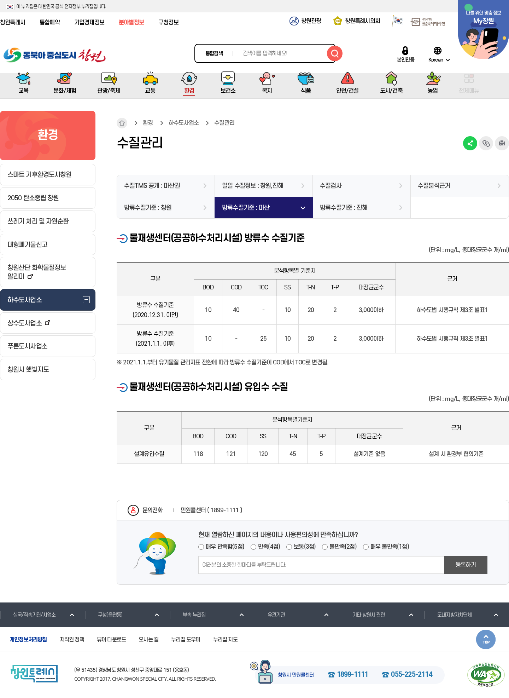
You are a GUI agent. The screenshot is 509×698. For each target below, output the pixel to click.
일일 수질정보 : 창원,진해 (252, 186)
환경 (148, 123)
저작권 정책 (72, 639)
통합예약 (50, 22)
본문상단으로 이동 (486, 639)
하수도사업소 (184, 123)
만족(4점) (269, 547)
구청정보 (168, 22)
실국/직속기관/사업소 (27, 615)
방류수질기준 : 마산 (245, 207)
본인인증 (405, 60)
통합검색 (214, 54)
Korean (435, 60)
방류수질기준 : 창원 (147, 207)
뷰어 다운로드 (111, 639)
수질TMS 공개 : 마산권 (152, 186)
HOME (122, 123)
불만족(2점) (342, 547)
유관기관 (270, 615)
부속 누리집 (187, 615)
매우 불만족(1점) (389, 547)
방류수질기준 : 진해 (343, 207)
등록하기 (466, 565)
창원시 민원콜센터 (296, 675)
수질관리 (224, 123)
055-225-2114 (411, 675)
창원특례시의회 (362, 21)
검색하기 (335, 53)
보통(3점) (305, 547)
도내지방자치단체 (448, 615)
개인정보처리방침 (28, 639)
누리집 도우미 (185, 639)
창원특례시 (12, 22)
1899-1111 (352, 675)
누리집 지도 (225, 639)
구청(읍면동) (103, 615)
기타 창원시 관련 (362, 615)
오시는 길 (148, 639)
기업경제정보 (89, 22)
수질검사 (330, 186)
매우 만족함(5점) (225, 547)
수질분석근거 (434, 186)
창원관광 (311, 21)
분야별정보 (131, 22)
